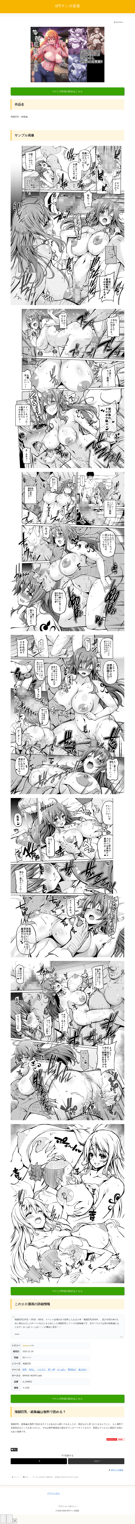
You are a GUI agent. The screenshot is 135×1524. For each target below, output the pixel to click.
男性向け (72, 1369)
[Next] (9, 1518)
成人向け (82, 1369)
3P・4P (51, 1369)
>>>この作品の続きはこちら (67, 91)
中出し (32, 1369)
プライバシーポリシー (67, 1506)
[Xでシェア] (39, 1461)
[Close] (15, 1520)
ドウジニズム (53, 1493)
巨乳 (25, 1369)
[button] (96, 1461)
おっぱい (61, 1369)
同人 (14, 1449)
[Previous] (3, 1518)
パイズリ (41, 1369)
